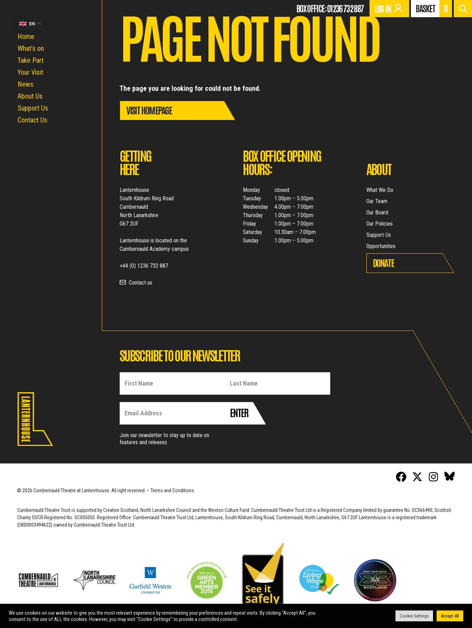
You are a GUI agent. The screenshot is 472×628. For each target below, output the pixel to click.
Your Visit (30, 72)
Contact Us (32, 120)
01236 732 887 (345, 8)
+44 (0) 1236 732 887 (144, 265)
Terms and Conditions (172, 490)
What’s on (31, 48)
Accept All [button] (450, 616)
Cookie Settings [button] (414, 616)
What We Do (379, 190)
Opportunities (380, 246)
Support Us (33, 108)
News (25, 84)
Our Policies (379, 223)
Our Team (376, 201)
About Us (30, 96)
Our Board (377, 212)
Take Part (31, 60)
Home (26, 36)
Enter (239, 412)
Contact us (140, 282)
